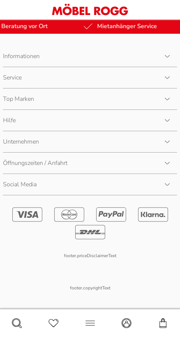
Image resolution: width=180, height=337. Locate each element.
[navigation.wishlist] (53, 323)
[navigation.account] (126, 323)
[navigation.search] (17, 323)
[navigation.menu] (90, 323)
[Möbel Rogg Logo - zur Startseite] (90, 9)
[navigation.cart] (163, 323)
